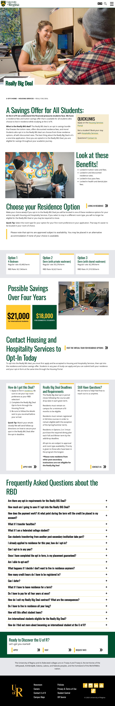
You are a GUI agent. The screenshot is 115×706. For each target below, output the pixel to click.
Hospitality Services (90, 133)
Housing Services (26, 98)
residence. (28, 390)
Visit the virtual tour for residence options (87, 347)
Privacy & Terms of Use (67, 688)
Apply (15, 650)
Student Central (64, 693)
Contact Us (92, 138)
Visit (46, 650)
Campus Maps (39, 697)
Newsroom (38, 684)
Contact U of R (40, 693)
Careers (37, 688)
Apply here (27, 466)
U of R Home (11, 98)
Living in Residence (98, 205)
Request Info (81, 650)
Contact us (97, 466)
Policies (61, 684)
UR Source (62, 697)
